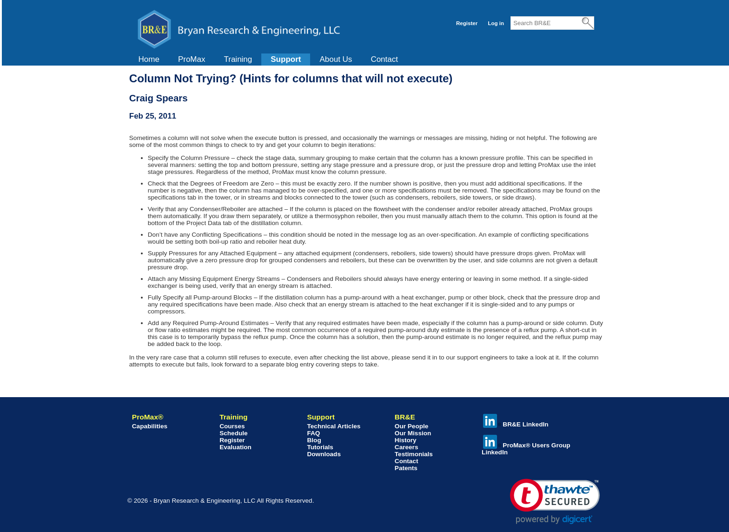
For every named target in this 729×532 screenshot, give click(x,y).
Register (466, 23)
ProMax (191, 59)
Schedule (233, 433)
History (406, 440)
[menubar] (268, 59)
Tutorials (320, 447)
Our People (412, 426)
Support (286, 59)
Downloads (324, 454)
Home (149, 59)
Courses (232, 426)
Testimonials (414, 454)
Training (238, 59)
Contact (384, 59)
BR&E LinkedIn (515, 424)
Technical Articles (333, 426)
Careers (406, 447)
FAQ (313, 433)
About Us (335, 59)
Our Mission (413, 433)
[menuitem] (149, 59)
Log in (496, 23)
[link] (555, 501)
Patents (406, 468)
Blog (314, 440)
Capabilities (149, 426)
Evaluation (235, 447)
